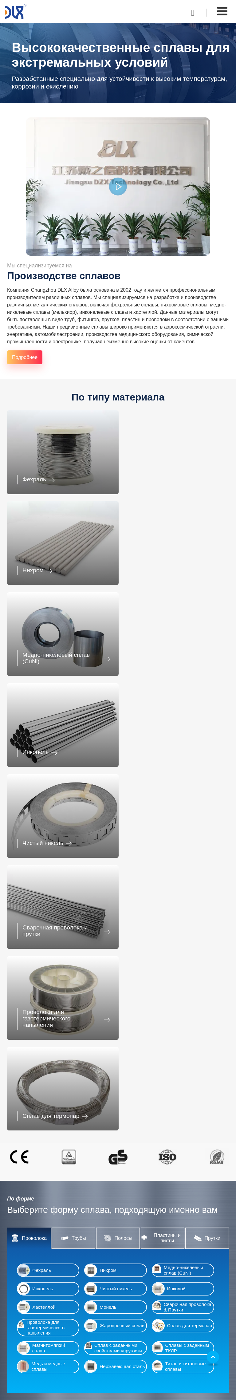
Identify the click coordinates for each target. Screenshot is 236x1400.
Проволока (140, 1210)
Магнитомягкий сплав (41, 976)
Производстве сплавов (63, 275)
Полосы (136, 1229)
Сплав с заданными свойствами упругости (113, 976)
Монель (100, 935)
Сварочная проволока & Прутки (181, 935)
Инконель (149, 566)
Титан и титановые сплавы (179, 994)
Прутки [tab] (207, 866)
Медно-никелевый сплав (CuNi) (56, 563)
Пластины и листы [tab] (161, 866)
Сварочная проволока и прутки (168, 651)
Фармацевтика (117, 1154)
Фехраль (34, 477)
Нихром (146, 477)
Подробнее (24, 357)
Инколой (169, 917)
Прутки (136, 1248)
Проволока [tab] (29, 866)
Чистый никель (42, 655)
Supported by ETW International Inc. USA (118, 1391)
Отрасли (20, 1291)
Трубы (135, 1220)
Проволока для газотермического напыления (46, 737)
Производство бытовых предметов (50, 1357)
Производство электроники (116, 1112)
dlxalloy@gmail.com (150, 1343)
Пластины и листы (148, 1238)
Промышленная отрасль (44, 1154)
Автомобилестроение (50, 1112)
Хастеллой (37, 935)
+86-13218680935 (149, 1354)
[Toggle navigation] (222, 11)
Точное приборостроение (194, 1112)
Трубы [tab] (73, 866)
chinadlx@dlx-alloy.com (154, 1337)
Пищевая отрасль (32, 1367)
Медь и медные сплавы (41, 994)
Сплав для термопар (164, 744)
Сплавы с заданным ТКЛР (180, 976)
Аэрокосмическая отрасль (194, 1154)
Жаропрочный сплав (114, 954)
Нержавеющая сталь (115, 994)
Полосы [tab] (118, 866)
